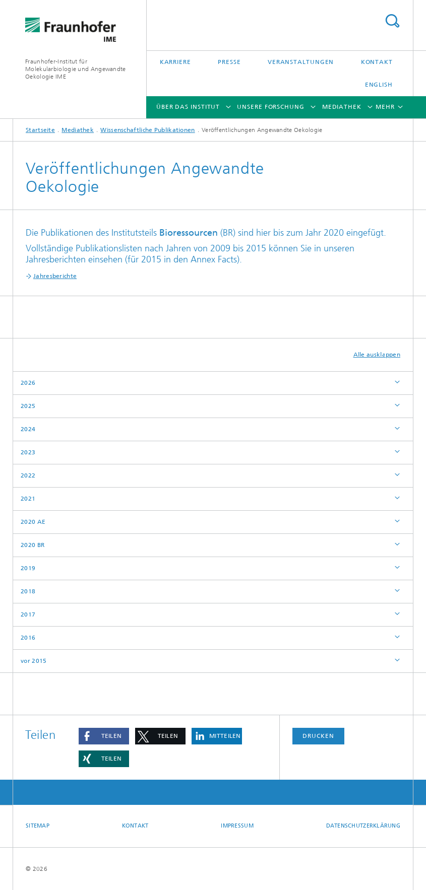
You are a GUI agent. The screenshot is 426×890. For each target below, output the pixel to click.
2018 (28, 591)
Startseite (40, 129)
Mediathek (341, 106)
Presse (229, 61)
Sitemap (37, 826)
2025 (28, 405)
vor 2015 (33, 660)
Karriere (175, 61)
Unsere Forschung (270, 106)
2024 (28, 429)
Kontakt (377, 61)
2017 (28, 614)
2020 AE (33, 521)
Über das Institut (188, 106)
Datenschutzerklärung (363, 826)
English (379, 84)
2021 (28, 498)
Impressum (237, 826)
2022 (28, 475)
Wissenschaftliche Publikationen (147, 129)
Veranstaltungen (301, 61)
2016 (28, 637)
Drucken (318, 735)
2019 (28, 568)
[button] (104, 736)
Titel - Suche (392, 21)
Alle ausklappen (377, 354)
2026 (28, 382)
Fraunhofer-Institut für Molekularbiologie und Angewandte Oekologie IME (75, 69)
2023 (28, 452)
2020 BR (32, 545)
